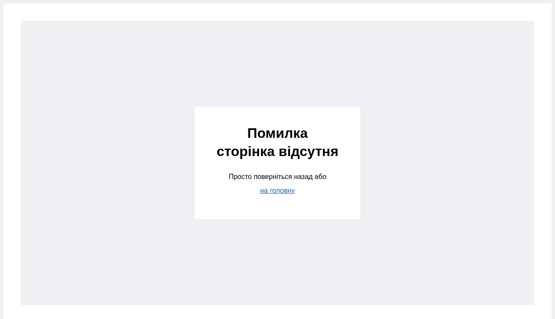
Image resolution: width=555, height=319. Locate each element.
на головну (277, 190)
